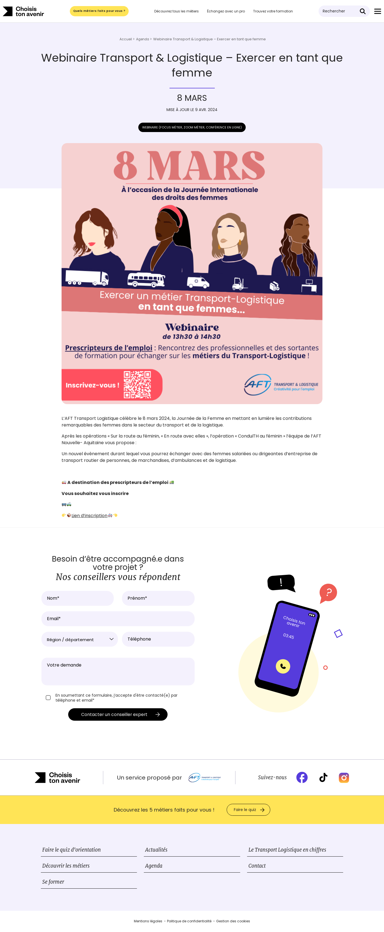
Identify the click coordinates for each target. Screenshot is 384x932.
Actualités (156, 850)
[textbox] (80, 640)
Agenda (153, 866)
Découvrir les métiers (66, 866)
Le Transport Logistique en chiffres (287, 850)
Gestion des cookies (233, 922)
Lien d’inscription (89, 515)
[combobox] (79, 639)
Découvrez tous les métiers (178, 11)
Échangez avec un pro (227, 11)
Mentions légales (148, 922)
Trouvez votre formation (274, 11)
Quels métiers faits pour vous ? (99, 11)
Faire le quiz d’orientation (71, 850)
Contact (257, 866)
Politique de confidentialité (189, 922)
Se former (53, 883)
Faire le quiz (245, 810)
